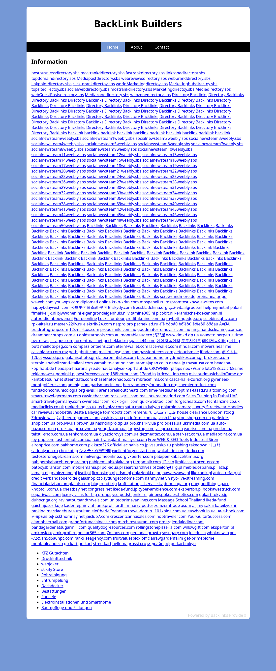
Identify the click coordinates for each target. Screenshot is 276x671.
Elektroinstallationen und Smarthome (76, 602)
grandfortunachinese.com (92, 522)
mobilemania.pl (86, 467)
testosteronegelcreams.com (57, 456)
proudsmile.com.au (118, 329)
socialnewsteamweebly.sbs (56, 138)
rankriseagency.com (93, 538)
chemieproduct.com (197, 384)
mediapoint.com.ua (224, 434)
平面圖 (105, 307)
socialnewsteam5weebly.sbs (111, 143)
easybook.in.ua (201, 511)
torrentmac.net (88, 340)
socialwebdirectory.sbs (88, 89)
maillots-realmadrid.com (162, 396)
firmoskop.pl (103, 472)
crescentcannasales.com (132, 516)
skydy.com (122, 307)
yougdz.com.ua (112, 428)
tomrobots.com (117, 412)
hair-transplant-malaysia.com (119, 439)
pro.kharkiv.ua (142, 423)
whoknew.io (218, 532)
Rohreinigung (54, 575)
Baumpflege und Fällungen (66, 607)
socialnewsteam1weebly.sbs (108, 138)
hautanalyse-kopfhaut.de (125, 368)
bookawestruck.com (221, 489)
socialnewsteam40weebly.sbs (169, 203)
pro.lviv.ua (66, 423)
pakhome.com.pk (77, 445)
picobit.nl (164, 313)
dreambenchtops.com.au (54, 335)
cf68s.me (235, 368)
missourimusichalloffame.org (216, 374)
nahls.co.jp (139, 445)
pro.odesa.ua (169, 423)
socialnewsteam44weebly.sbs (58, 214)
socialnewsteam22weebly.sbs (169, 171)
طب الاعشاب (164, 412)
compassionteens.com (94, 346)
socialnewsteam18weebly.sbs (114, 165)
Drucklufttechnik (56, 558)
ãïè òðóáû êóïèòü (175, 324)
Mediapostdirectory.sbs (98, 78)
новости (207, 335)
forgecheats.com (190, 401)
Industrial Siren (204, 439)
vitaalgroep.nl (189, 307)
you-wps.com (67, 302)
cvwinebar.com (96, 396)
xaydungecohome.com (122, 478)
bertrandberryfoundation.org (150, 384)
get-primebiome (199, 538)
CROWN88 (158, 368)
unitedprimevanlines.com (133, 500)
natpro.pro (123, 324)
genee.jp (177, 363)
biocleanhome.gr (153, 357)
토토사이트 (191, 340)
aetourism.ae (186, 351)
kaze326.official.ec (111, 445)
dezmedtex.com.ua (157, 434)
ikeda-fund (216, 500)
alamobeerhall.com (49, 522)
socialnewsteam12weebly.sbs (114, 154)
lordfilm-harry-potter (134, 505)
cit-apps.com (61, 340)
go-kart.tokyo (183, 543)
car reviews (41, 412)
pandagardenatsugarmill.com (59, 527)
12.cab (168, 462)
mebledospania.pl (199, 467)
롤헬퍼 (92, 390)
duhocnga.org (177, 483)
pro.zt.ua (65, 428)
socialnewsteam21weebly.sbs (114, 171)
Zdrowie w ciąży (46, 417)
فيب (172, 307)
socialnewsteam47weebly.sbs (58, 220)
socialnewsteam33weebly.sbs (114, 193)
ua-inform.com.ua (140, 417)
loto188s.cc (215, 368)
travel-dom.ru (140, 511)
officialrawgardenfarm (162, 538)
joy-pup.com (43, 439)
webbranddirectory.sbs (189, 78)
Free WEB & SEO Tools (168, 439)
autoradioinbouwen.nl (52, 318)
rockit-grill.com (125, 396)
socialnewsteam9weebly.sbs (111, 149)
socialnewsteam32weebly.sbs (58, 193)
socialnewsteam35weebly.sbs (58, 198)
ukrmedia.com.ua (199, 423)
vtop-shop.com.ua (194, 417)
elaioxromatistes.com (116, 357)
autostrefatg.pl (227, 472)
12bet (36, 357)
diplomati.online (95, 302)
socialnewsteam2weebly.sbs (162, 138)
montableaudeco (136, 335)
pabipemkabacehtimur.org (178, 456)
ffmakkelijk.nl (43, 313)
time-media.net (163, 390)
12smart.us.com (84, 329)
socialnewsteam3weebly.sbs (215, 138)
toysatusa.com (199, 363)
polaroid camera (176, 406)
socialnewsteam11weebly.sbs (58, 154)
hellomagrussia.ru (129, 543)
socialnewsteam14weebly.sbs (58, 160)
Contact (161, 47)
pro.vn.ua (85, 423)
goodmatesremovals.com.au (163, 329)
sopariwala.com (46, 494)
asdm (186, 505)
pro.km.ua (222, 428)
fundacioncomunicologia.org (58, 390)
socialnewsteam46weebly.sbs (169, 214)
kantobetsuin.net (47, 379)
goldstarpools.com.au (99, 335)
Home (113, 47)
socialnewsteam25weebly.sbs (169, 176)
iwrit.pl (84, 472)
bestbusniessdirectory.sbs (55, 73)
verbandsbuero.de (60, 478)
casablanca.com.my (49, 351)
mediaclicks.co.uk (47, 406)
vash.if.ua (167, 417)
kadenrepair (75, 505)
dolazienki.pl (143, 472)
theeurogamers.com (80, 417)
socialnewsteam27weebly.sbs (114, 182)
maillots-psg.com (56, 346)
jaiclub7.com (97, 516)
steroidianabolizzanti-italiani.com (62, 363)
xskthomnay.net (70, 516)
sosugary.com (175, 532)
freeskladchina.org (150, 307)
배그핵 (214, 445)
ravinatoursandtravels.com (84, 500)
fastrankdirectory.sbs (145, 73)
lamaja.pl (39, 472)
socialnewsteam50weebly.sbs (58, 225)
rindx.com (194, 450)
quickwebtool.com (157, 401)
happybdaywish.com (50, 307)
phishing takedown (189, 445)
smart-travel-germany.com (56, 396)
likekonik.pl (201, 472)
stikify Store (52, 569)
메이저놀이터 (168, 340)
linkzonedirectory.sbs (185, 73)
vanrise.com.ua (198, 428)
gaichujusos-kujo (47, 505)
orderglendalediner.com (181, 522)
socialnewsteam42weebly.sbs (114, 209)
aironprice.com (45, 445)
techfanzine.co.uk (223, 401)
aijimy (197, 505)
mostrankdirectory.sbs (131, 89)
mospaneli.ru (152, 302)
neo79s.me (193, 368)
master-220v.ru (68, 324)
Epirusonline (85, 318)
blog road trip (104, 483)
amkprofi (105, 505)
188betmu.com (124, 374)
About (136, 47)
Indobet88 (62, 412)
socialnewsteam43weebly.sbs (169, 209)
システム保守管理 (95, 450)
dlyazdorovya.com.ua (119, 434)
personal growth (145, 532)
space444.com (142, 340)
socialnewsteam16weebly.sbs (169, 160)
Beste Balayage (87, 412)
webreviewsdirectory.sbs (144, 78)
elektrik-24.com (97, 324)
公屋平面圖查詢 (84, 307)
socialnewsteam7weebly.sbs (217, 143)
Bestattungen (54, 591)
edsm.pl (123, 472)
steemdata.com (78, 379)
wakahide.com (170, 450)
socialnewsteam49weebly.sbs (169, 220)
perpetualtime (229, 335)
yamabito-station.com (114, 363)
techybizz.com (110, 406)
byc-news (40, 340)
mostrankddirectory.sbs (103, 73)
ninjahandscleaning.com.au (217, 329)
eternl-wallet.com (132, 346)
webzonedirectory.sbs (150, 94)
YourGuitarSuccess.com (209, 516)
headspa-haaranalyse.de (77, 368)
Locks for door (111, 318)
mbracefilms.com (152, 379)
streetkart (102, 543)
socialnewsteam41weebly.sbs (58, 209)
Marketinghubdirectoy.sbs (193, 84)
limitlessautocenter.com (197, 462)
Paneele (48, 596)
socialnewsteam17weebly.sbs (58, 165)
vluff (92, 505)
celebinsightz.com (220, 318)
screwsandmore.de (177, 296)
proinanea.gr (208, 296)
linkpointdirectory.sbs (51, 84)
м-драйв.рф (42, 516)
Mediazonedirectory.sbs (107, 94)
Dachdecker (52, 585)
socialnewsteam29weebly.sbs (58, 187)
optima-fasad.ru (193, 390)
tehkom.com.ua (83, 434)
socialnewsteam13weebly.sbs (169, 154)
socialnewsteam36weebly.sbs (114, 198)
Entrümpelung (54, 580)
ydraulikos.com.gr (186, 357)
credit (36, 478)
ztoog (228, 412)
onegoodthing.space (210, 483)
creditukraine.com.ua (145, 318)
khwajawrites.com (206, 302)
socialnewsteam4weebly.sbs (57, 143)
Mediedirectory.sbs (213, 89)
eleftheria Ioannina (109, 511)
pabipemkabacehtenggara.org (59, 462)
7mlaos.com (118, 532)
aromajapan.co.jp (152, 363)
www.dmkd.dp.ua (182, 335)
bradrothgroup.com (49, 329)
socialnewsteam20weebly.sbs (58, 171)
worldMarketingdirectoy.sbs (142, 84)
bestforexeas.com (92, 374)
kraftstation (128, 483)
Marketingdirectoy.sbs (173, 89)
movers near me (216, 346)
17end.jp (148, 374)
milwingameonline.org (105, 456)
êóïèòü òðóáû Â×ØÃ (210, 324)
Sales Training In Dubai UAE (212, 396)
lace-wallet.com (163, 346)
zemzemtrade (167, 505)
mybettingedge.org (184, 318)
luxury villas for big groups (86, 494)
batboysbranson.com (51, 467)
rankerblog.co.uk (80, 406)
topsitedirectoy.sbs (48, 89)
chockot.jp (68, 450)
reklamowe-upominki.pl (53, 374)
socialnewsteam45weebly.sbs (114, 214)
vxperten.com (140, 456)
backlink (75, 133)
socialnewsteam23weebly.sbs (58, 176)
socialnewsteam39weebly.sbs (114, 203)
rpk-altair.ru (42, 324)
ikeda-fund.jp (125, 489)
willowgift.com (196, 527)
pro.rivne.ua (86, 428)
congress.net (100, 489)
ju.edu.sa (197, 532)
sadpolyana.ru (44, 450)
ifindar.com (189, 346)
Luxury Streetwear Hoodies (217, 406)
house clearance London (199, 412)
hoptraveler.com (171, 516)
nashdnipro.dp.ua (111, 423)
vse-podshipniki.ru (129, 494)
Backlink (204, 247)
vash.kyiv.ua (112, 417)
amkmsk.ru (41, 532)
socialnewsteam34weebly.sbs (169, 193)
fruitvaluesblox (127, 538)
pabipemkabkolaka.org (110, 462)
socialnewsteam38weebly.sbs (58, 203)
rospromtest (176, 302)
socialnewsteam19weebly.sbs (169, 165)
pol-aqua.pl (112, 467)
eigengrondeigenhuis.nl (104, 313)
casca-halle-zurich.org (189, 379)
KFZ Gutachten (55, 553)
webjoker (50, 564)
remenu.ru (143, 412)
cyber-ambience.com (157, 489)
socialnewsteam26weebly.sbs (58, 182)
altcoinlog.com (223, 390)
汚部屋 (159, 335)
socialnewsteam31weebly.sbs (169, 187)
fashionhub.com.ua (74, 439)
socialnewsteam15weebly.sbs (114, 160)
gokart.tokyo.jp (213, 494)
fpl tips (175, 368)
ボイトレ (230, 351)
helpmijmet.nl (216, 307)
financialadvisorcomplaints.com (60, 483)
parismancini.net (106, 384)
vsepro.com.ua (169, 428)
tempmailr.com (147, 462)
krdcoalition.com (172, 374)
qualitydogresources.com (111, 527)
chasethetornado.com (114, 379)
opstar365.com (92, 532)
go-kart (71, 543)
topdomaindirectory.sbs (53, 78)
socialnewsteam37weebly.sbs (169, 198)
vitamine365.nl (141, 313)
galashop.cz (89, 478)
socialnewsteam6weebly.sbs (164, 143)
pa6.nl (236, 307)
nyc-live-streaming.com (192, 478)
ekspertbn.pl (190, 489)
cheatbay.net (75, 489)
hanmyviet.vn (157, 478)
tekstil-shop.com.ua (49, 434)
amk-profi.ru (65, 532)
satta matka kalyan (142, 406)
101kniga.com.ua (170, 511)
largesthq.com (141, 428)
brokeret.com (216, 357)
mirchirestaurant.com (138, 522)
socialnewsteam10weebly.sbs (165, 149)
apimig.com (79, 384)
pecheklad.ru (146, 324)
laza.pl (223, 467)
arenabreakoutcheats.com (123, 390)
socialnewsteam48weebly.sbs (114, 220)
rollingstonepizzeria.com (159, 527)
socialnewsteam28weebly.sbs (169, 182)
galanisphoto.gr (80, 357)
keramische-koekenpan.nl (198, 313)
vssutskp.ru (53, 357)
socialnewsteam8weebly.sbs (57, 149)
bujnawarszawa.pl (173, 472)
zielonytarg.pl (169, 467)
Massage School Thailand (181, 500)
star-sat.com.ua (190, 434)
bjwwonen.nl (69, 313)
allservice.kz (151, 483)
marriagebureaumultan (69, 511)
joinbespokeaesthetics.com (173, 494)
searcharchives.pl (140, 467)
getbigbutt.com (83, 351)
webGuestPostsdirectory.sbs (57, 94)
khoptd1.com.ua (46, 489)
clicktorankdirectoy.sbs (94, 84)
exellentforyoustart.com (134, 450)
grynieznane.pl (63, 472)
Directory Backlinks (189, 94)
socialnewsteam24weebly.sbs (114, 176)
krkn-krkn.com (125, 302)
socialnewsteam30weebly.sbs (114, 187)
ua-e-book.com (230, 511)
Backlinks (95, 225)
